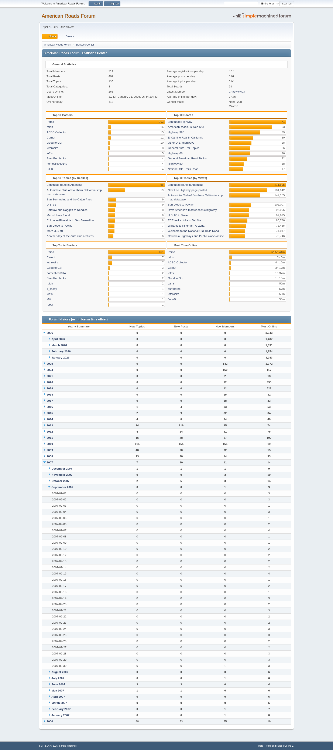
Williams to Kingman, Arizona (186, 225)
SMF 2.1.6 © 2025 (48, 745)
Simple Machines (67, 745)
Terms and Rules (273, 745)
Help (260, 745)
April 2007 (58, 696)
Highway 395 (176, 132)
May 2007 (57, 690)
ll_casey (52, 288)
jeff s (50, 153)
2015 (50, 413)
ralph (50, 127)
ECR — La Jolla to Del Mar (185, 220)
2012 (50, 431)
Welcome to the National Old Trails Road (193, 231)
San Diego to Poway (59, 225)
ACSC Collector (56, 132)
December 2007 (61, 468)
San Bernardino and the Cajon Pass (69, 199)
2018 (50, 394)
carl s (171, 283)
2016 (50, 407)
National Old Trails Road (183, 169)
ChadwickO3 (237, 91)
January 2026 (60, 357)
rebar (50, 304)
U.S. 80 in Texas (178, 215)
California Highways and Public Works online (196, 236)
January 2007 (60, 715)
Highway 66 (175, 153)
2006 (50, 721)
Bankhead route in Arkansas (64, 184)
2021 (50, 376)
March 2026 (59, 345)
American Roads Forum (68, 16)
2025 (50, 363)
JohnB (172, 299)
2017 (50, 400)
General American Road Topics (187, 158)
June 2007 (58, 684)
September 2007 (62, 487)
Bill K (50, 169)
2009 (50, 450)
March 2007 (59, 702)
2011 (50, 437)
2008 (50, 456)
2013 (50, 425)
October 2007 (60, 481)
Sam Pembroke (56, 158)
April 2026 (58, 339)
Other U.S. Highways (181, 142)
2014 (50, 419)
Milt (49, 299)
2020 (50, 382)
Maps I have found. (59, 215)
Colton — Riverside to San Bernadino (70, 220)
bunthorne (174, 288)
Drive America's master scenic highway (192, 209)
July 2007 (57, 678)
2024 (50, 369)
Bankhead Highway (180, 121)
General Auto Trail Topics (183, 148)
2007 (50, 462)
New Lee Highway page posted (187, 190)
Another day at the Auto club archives (70, 236)
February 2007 (61, 709)
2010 (50, 444)
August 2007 (59, 672)
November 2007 (61, 474)
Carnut (51, 137)
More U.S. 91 (55, 231)
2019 (50, 388)
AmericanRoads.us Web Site (186, 127)
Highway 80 (175, 163)
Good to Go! (54, 142)
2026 (50, 332)
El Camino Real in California (185, 137)
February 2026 (61, 351)
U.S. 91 (51, 204)
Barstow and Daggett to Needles (67, 209)
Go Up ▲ (289, 745)
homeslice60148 (57, 163)
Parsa (50, 121)
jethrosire (52, 148)
